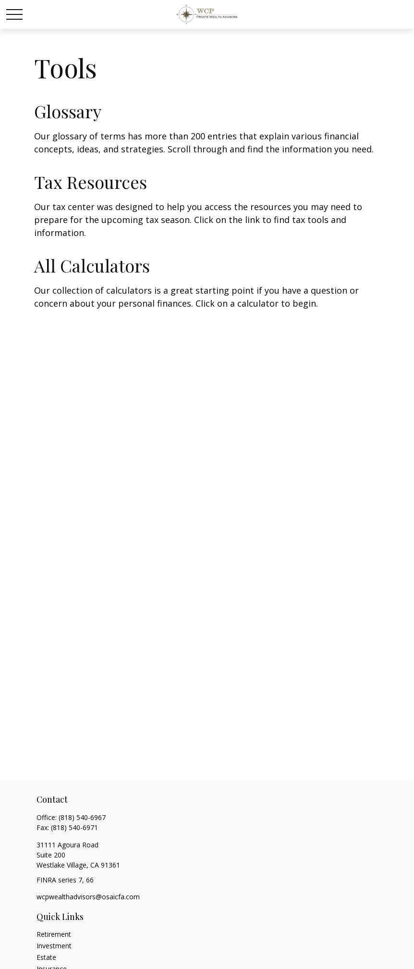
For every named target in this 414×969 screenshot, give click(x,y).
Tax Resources (90, 181)
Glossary (67, 111)
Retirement (54, 934)
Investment (54, 945)
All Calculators (92, 265)
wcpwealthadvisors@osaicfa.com (88, 896)
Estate (46, 957)
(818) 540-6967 (82, 817)
